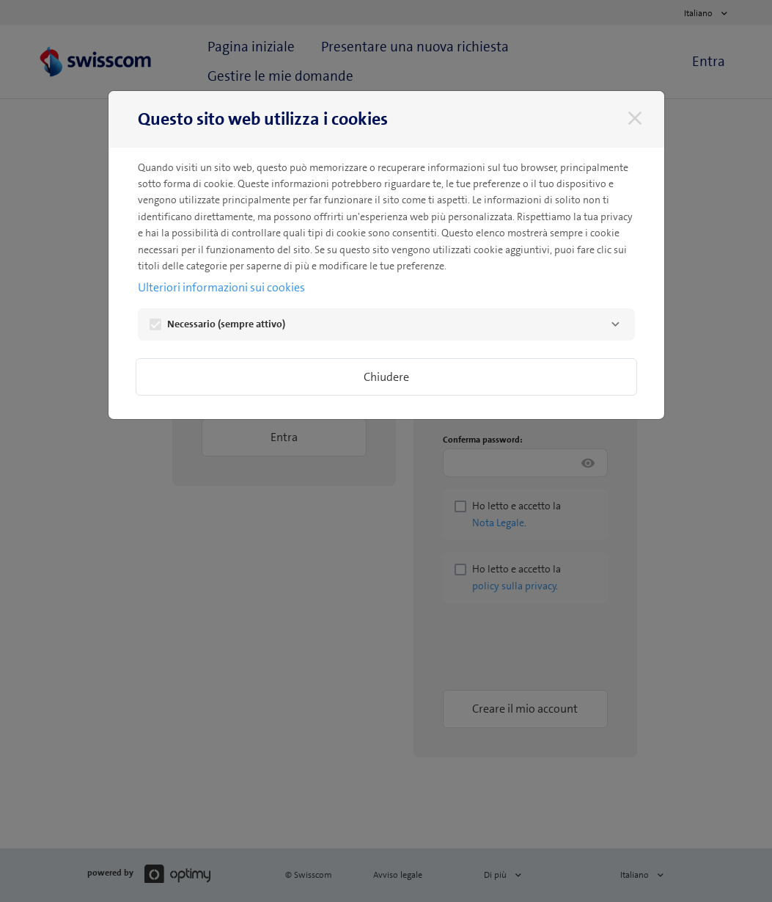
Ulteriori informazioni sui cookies (221, 287)
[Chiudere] (634, 118)
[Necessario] (616, 324)
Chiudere (386, 377)
